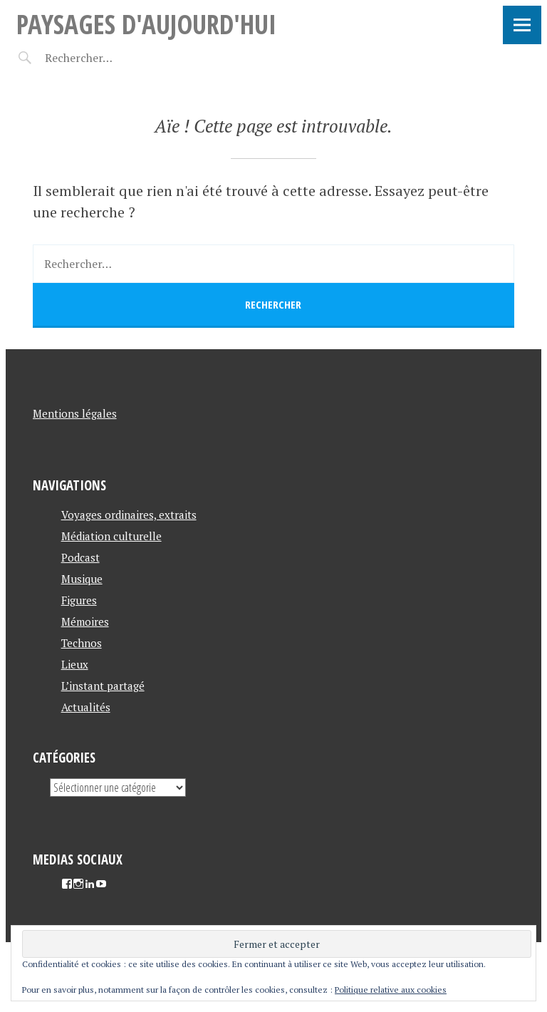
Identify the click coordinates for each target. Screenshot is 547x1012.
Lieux (74, 664)
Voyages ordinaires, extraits (129, 514)
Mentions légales (75, 413)
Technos (81, 643)
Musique (82, 579)
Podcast (80, 557)
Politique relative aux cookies (391, 989)
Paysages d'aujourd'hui (146, 24)
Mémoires (85, 621)
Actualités (85, 707)
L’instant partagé (103, 685)
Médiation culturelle (111, 536)
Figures (79, 600)
